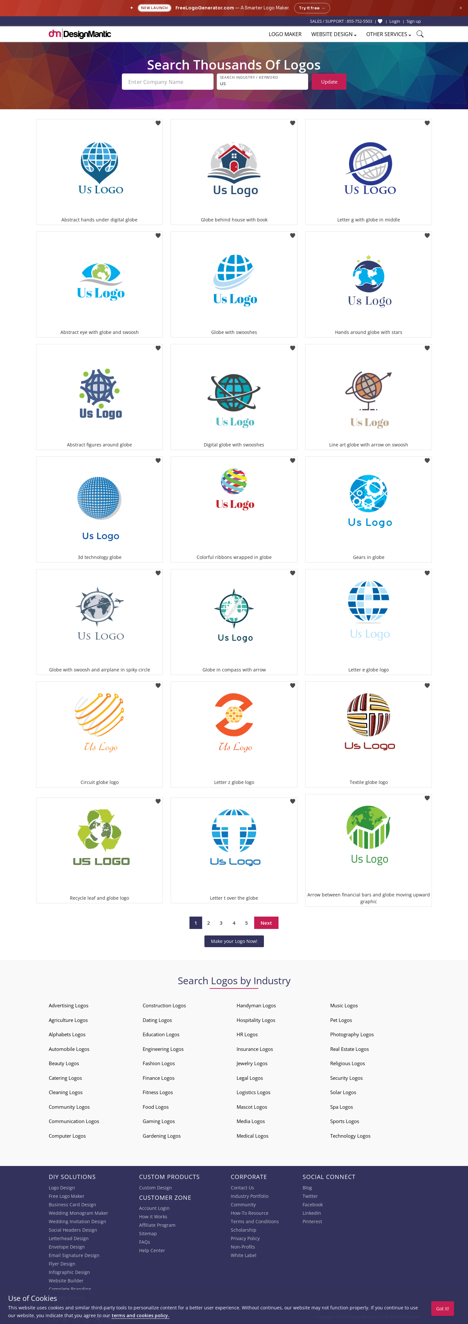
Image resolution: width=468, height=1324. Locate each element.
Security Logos (346, 1078)
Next (266, 923)
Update (329, 81)
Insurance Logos (255, 1049)
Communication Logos (74, 1121)
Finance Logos (159, 1078)
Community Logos (69, 1107)
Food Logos (156, 1107)
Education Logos (161, 1034)
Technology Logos (350, 1135)
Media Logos (251, 1121)
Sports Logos (344, 1121)
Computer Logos (67, 1135)
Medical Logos (252, 1135)
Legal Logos (250, 1078)
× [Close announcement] (460, 8)
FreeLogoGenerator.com (205, 8)
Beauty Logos (64, 1063)
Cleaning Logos (66, 1092)
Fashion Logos (159, 1063)
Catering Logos (65, 1078)
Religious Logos (347, 1063)
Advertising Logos (68, 1005)
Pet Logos (341, 1020)
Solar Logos (343, 1092)
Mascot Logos (252, 1107)
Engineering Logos (163, 1049)
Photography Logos (352, 1034)
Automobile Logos (69, 1049)
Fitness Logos (158, 1092)
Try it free (312, 8)
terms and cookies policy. (140, 1315)
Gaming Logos (159, 1121)
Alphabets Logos (67, 1034)
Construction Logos (164, 1005)
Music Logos (344, 1005)
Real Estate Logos (349, 1049)
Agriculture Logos (68, 1020)
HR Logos (247, 1034)
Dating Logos (157, 1020)
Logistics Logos (253, 1092)
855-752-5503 (359, 21)
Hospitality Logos (256, 1020)
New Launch (154, 8)
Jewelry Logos (252, 1063)
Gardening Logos (162, 1135)
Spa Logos (341, 1107)
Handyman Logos (256, 1005)
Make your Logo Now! (234, 941)
